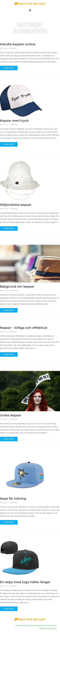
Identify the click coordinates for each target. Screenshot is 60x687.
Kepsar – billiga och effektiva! (23, 351)
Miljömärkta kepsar (15, 220)
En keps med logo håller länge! (25, 611)
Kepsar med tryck (14, 129)
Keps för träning (13, 530)
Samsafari (13, 48)
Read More (9, 68)
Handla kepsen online (17, 44)
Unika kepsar (10, 451)
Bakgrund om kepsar (17, 310)
